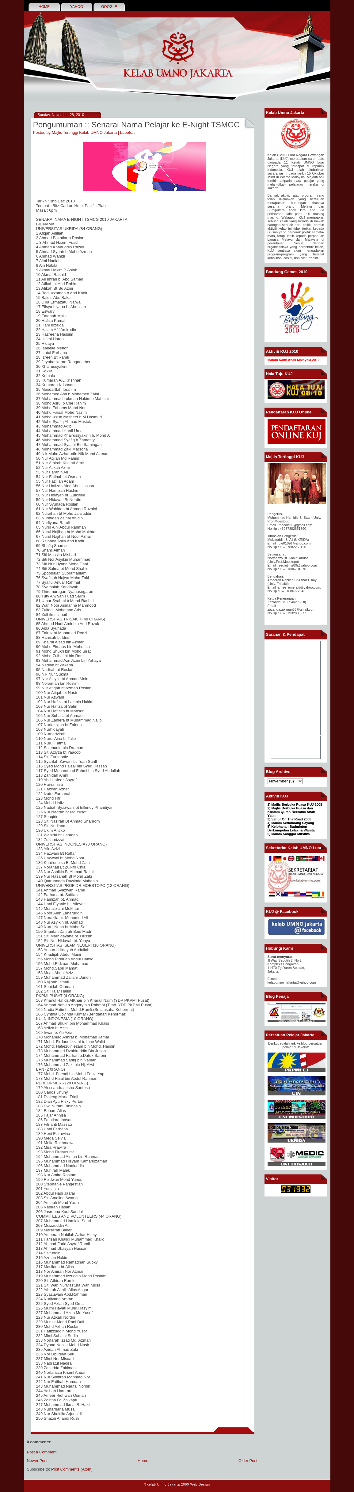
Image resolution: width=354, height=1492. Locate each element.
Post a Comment (42, 1452)
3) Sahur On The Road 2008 (289, 819)
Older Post (247, 1460)
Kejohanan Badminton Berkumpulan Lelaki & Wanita (291, 828)
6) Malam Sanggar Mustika (289, 834)
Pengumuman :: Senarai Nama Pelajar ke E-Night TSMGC (136, 124)
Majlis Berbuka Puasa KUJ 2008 (296, 804)
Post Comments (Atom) (72, 1469)
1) (270, 804)
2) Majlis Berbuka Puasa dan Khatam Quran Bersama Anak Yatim (291, 811)
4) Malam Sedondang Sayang (291, 823)
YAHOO (76, 7)
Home (143, 1460)
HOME (44, 7)
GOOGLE (109, 7)
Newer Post (37, 1460)
